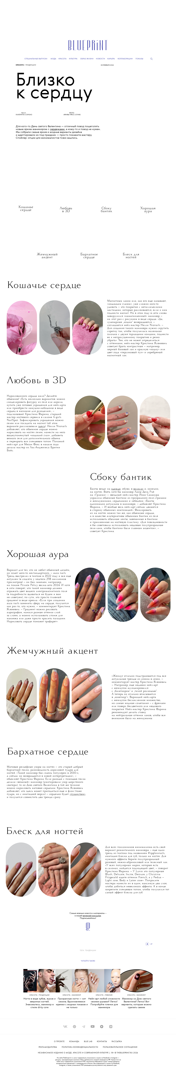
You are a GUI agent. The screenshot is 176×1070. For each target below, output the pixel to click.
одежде (116, 489)
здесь (41, 426)
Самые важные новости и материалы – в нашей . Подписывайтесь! (88, 915)
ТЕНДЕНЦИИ (31, 65)
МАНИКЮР (76, 995)
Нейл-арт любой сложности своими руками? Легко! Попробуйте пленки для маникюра (104, 1003)
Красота (20, 65)
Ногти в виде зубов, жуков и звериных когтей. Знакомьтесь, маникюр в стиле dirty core (40, 1003)
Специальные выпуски (35, 59)
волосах (138, 489)
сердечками (57, 129)
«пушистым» (77, 794)
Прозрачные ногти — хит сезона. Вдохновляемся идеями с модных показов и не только (72, 1003)
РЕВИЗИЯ (108, 995)
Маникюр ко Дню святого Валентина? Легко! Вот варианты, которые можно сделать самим (136, 1003)
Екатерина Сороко (24, 115)
